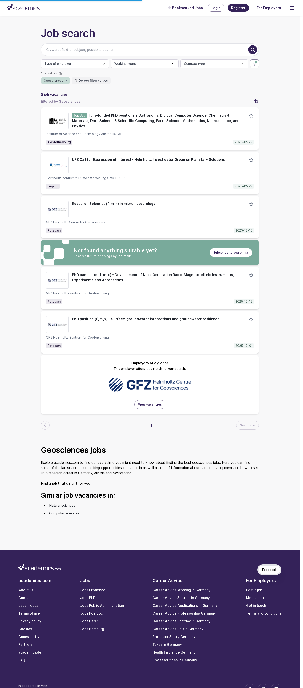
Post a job (254, 590)
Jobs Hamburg (92, 629)
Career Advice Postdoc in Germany (181, 621)
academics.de (29, 652)
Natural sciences (62, 505)
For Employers (269, 8)
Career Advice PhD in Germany (177, 629)
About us (25, 590)
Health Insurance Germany (174, 652)
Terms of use (29, 613)
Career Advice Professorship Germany (184, 613)
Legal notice (28, 605)
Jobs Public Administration (102, 605)
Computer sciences (64, 513)
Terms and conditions (263, 613)
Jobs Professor (92, 590)
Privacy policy (29, 621)
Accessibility (28, 636)
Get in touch (256, 605)
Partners (25, 644)
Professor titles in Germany (174, 660)
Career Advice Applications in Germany (184, 605)
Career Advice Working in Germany (181, 590)
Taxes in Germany (167, 644)
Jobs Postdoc (91, 613)
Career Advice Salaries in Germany (181, 598)
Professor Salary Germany (173, 636)
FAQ (21, 660)
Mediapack (255, 598)
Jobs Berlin (89, 621)
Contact (25, 598)
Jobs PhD (88, 598)
